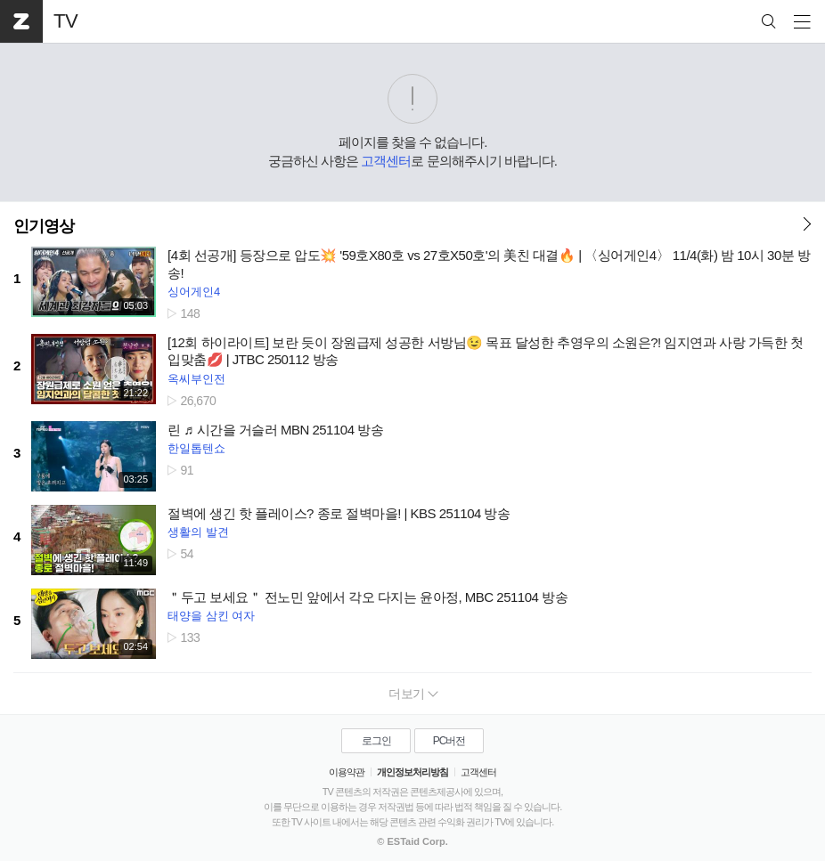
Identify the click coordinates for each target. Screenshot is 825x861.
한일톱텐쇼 (196, 448)
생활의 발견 (198, 532)
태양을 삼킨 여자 (211, 615)
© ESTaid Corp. (412, 841)
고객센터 (386, 160)
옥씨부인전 (196, 379)
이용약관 (346, 772)
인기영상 (43, 226)
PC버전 (449, 741)
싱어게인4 (193, 291)
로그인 (376, 741)
